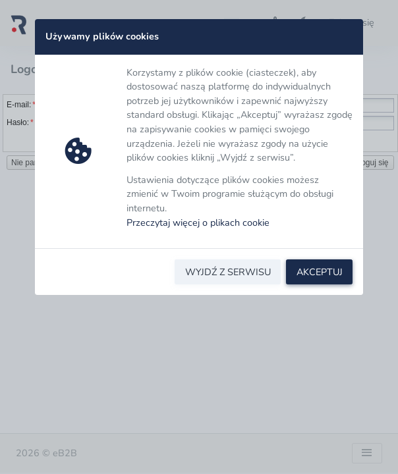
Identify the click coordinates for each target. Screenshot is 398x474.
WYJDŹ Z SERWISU (228, 271)
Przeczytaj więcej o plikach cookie (198, 222)
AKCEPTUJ (320, 271)
